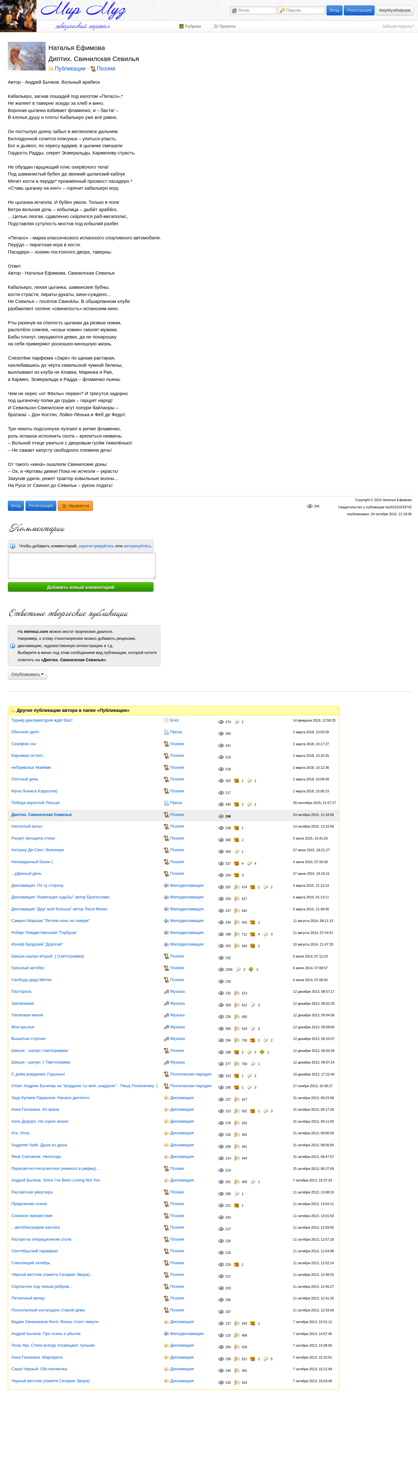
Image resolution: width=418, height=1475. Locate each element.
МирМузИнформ (394, 10)
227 (228, 1099)
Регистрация (359, 10)
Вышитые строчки (28, 1038)
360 (228, 840)
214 (228, 1158)
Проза (176, 731)
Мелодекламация (186, 885)
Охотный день (24, 779)
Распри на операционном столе (41, 1239)
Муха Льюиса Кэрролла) (34, 791)
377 (228, 1064)
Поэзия (106, 69)
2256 (229, 969)
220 (228, 1288)
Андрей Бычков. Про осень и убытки (46, 1333)
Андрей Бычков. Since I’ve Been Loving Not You (55, 1180)
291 (228, 1182)
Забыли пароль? (398, 26)
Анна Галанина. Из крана (35, 1109)
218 (228, 769)
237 (228, 911)
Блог (174, 720)
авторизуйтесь (137, 546)
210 (228, 1382)
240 (228, 1370)
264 (228, 875)
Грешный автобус (28, 967)
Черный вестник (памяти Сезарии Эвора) (50, 1380)
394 (228, 1040)
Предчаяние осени (29, 1203)
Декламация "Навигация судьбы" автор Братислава (60, 897)
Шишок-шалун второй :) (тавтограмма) (47, 956)
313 (228, 1076)
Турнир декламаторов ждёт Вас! (42, 720)
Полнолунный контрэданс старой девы (48, 1310)
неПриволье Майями (31, 767)
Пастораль (21, 991)
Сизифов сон (23, 743)
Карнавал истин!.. (28, 755)
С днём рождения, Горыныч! (38, 1074)
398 (228, 934)
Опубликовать (27, 674)
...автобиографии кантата (35, 1227)
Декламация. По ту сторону (37, 885)
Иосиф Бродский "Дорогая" (37, 944)
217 (228, 793)
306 (228, 1029)
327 (228, 863)
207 (228, 1312)
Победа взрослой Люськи (35, 802)
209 (228, 1146)
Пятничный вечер (28, 1298)
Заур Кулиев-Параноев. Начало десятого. (51, 1097)
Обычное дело (25, 731)
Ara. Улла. (21, 1133)
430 (228, 804)
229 (228, 1264)
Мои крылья (22, 1027)
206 (228, 1300)
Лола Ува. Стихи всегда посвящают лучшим (53, 1345)
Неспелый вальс (27, 826)
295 (228, 1087)
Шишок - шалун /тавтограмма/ (39, 1050)
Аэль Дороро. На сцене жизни (39, 1121)
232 (228, 958)
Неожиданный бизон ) (32, 861)
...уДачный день (26, 873)
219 (228, 757)
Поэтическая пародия (190, 1074)
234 (228, 922)
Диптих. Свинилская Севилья (41, 814)
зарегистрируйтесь (96, 546)
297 (228, 887)
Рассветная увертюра (32, 1192)
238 (228, 828)
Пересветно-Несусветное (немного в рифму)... (55, 1168)
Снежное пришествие (32, 1215)
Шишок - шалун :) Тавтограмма (40, 1062)
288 (228, 1052)
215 (228, 1335)
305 (228, 733)
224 (228, 1217)
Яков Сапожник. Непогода (36, 1156)
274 (228, 722)
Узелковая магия (27, 1015)
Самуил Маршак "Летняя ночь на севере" (50, 920)
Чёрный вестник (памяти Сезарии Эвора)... (52, 1274)
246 (317, 506)
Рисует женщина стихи (33, 838)
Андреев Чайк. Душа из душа (39, 1145)
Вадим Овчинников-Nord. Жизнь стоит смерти (54, 1321)
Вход (334, 10)
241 (228, 745)
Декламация (182, 1097)
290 (228, 1194)
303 (228, 781)
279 (228, 1123)
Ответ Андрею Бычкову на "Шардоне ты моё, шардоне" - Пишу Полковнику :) (84, 1085)
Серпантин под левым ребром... (41, 1286)
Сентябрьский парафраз (34, 1251)
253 (228, 946)
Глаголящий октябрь (30, 1262)
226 (228, 1017)
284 (228, 1347)
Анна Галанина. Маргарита (37, 1357)
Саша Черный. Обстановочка (39, 1368)
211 (228, 1276)
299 (228, 1359)
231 (228, 1205)
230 (228, 981)
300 (228, 851)
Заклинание (22, 1003)
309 (228, 1005)
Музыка (177, 991)
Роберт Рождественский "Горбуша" (44, 932)
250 (228, 899)
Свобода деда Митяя (31, 979)
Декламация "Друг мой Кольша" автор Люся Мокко (59, 909)
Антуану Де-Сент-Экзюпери (37, 849)
